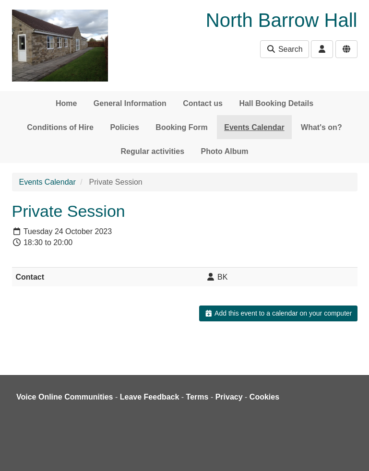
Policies (124, 127)
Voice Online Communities (64, 397)
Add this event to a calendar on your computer (278, 313)
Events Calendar (254, 127)
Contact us (203, 103)
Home (66, 103)
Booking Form (181, 127)
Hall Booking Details (276, 103)
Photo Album (225, 151)
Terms (197, 397)
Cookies (264, 397)
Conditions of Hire (60, 127)
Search (284, 49)
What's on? (321, 127)
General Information (130, 103)
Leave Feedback (149, 397)
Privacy (229, 397)
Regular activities (153, 151)
